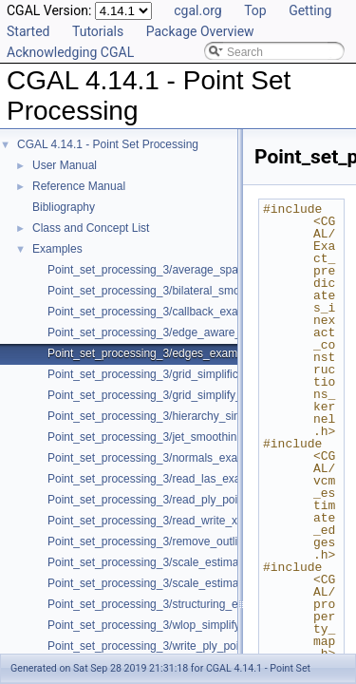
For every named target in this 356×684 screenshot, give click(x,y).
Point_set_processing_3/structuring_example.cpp (171, 604)
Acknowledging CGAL (70, 52)
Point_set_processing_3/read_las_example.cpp (167, 478)
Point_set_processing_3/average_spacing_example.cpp (188, 269)
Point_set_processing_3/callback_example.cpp (166, 311)
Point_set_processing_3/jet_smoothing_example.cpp (180, 437)
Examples (57, 249)
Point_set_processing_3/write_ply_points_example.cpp (186, 646)
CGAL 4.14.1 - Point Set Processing (107, 144)
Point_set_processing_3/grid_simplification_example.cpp (190, 374)
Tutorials (97, 31)
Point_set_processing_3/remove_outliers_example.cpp (186, 541)
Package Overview (200, 31)
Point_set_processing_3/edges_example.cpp (160, 353)
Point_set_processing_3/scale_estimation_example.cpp (187, 583)
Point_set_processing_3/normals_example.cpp (165, 458)
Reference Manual (78, 186)
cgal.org (197, 10)
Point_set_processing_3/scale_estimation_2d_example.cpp (197, 562)
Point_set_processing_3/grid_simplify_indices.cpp (173, 395)
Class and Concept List (90, 228)
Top (255, 10)
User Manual (64, 165)
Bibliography (63, 207)
